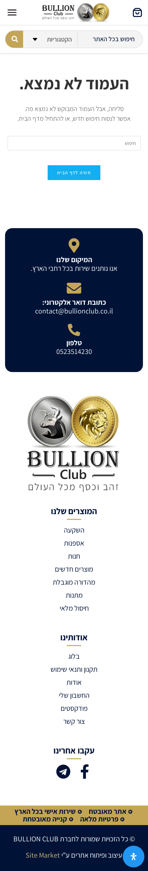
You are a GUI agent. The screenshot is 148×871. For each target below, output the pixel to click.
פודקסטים (74, 708)
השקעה (74, 530)
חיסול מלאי (74, 608)
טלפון (74, 342)
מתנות (74, 595)
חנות (74, 556)
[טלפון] (74, 330)
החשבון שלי (74, 695)
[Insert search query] (74, 143)
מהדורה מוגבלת (74, 582)
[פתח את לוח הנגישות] (133, 856)
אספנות (74, 543)
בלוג (74, 656)
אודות (74, 682)
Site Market (43, 855)
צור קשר (74, 721)
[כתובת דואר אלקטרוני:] (74, 288)
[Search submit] (14, 39)
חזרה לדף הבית (74, 173)
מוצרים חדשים (74, 569)
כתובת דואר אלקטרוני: (74, 302)
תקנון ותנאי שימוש (74, 669)
